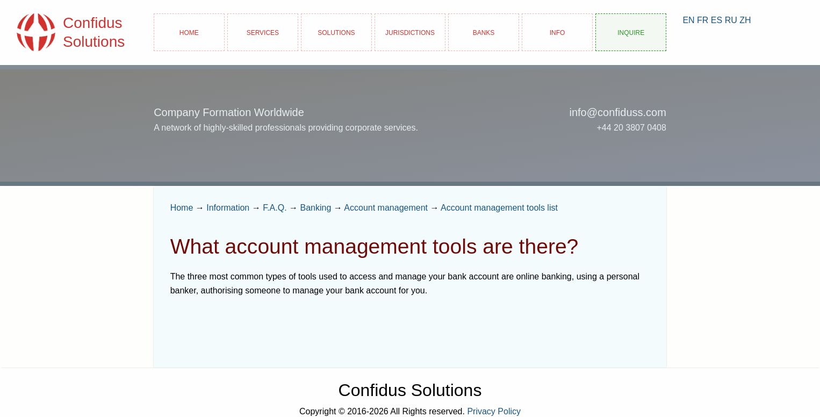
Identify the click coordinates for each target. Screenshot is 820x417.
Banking (316, 207)
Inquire (630, 32)
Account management (386, 207)
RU (731, 20)
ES (716, 20)
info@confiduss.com (617, 112)
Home (189, 32)
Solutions (336, 32)
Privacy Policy (494, 411)
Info (557, 32)
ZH (745, 20)
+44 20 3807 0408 (631, 127)
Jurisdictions (410, 32)
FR (702, 20)
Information (227, 207)
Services (263, 32)
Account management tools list (499, 207)
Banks (484, 32)
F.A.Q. (274, 207)
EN (688, 20)
